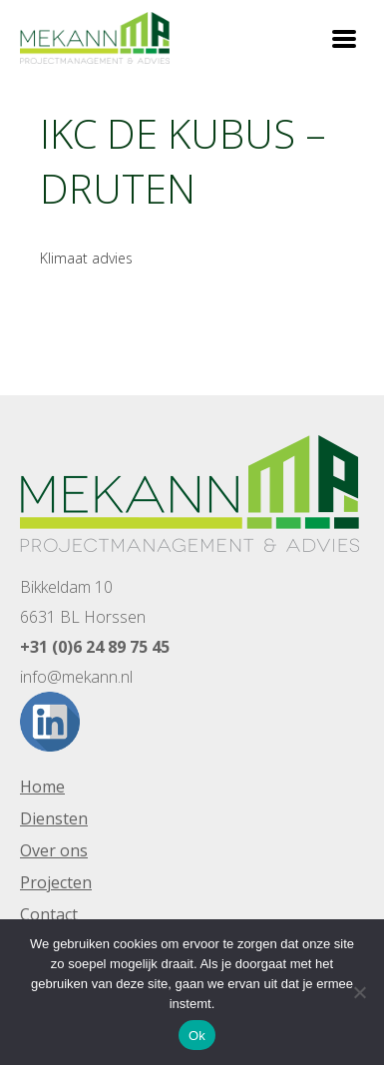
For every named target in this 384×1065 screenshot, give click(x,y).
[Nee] (359, 992)
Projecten (56, 882)
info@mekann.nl (76, 677)
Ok (197, 1035)
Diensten (54, 818)
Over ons (54, 850)
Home (42, 787)
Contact (49, 914)
